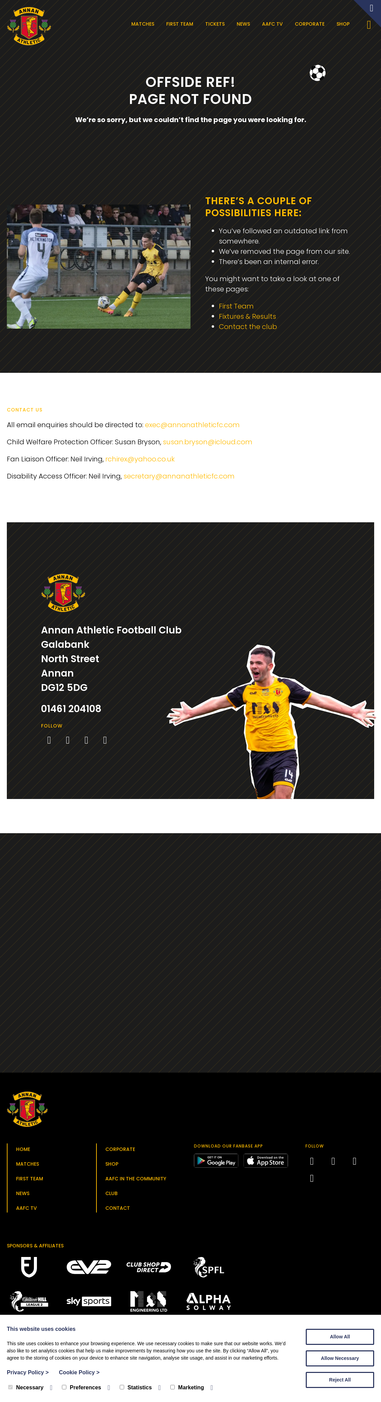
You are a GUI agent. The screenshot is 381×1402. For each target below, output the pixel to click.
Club (111, 1193)
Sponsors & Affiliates (35, 1245)
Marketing (187, 1387)
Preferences (81, 1387)
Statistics (136, 1387)
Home (23, 1149)
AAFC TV (272, 24)
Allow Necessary (340, 1358)
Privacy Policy (28, 1372)
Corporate (310, 24)
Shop (343, 24)
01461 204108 (71, 709)
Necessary (25, 1387)
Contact (117, 1208)
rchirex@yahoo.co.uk (140, 459)
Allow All (340, 1336)
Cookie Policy (79, 1372)
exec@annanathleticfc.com (192, 425)
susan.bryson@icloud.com (207, 442)
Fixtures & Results (247, 316)
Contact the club (248, 326)
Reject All (340, 1380)
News (243, 24)
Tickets (215, 24)
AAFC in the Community (135, 1178)
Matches (142, 24)
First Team (179, 24)
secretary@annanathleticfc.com (179, 476)
